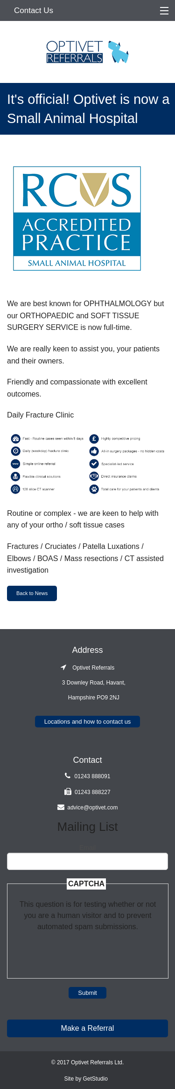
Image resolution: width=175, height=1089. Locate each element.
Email (87, 847)
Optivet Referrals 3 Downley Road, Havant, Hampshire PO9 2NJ (87, 682)
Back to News (32, 593)
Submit (87, 992)
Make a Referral (87, 1028)
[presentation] (88, 950)
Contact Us (33, 10)
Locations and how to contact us (87, 721)
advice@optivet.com (92, 807)
